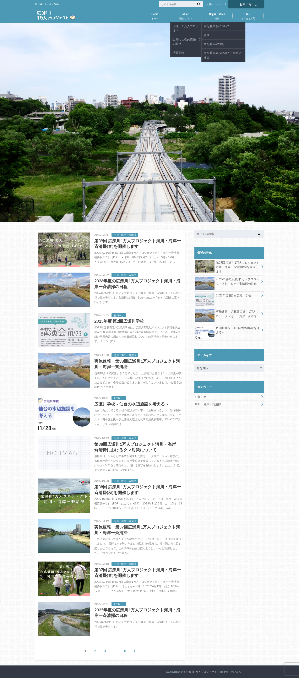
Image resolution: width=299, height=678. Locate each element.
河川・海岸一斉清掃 (208, 404)
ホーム (154, 15)
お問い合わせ (248, 4)
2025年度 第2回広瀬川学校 (223, 296)
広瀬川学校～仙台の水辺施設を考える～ (227, 331)
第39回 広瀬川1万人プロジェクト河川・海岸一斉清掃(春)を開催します (227, 266)
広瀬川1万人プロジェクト (201, 671)
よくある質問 (248, 15)
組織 (217, 15)
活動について (185, 15)
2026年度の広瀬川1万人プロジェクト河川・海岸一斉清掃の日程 (227, 282)
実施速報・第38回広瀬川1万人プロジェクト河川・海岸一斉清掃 (227, 314)
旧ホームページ (217, 4)
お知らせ (200, 396)
